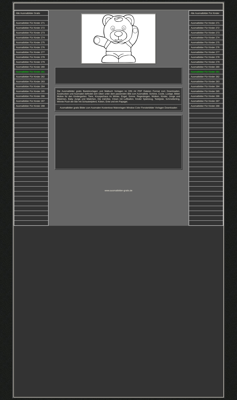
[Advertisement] (118, 76)
